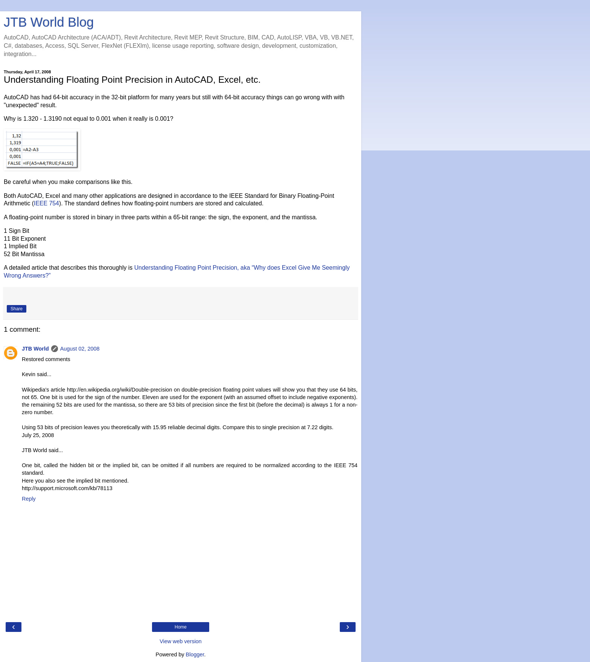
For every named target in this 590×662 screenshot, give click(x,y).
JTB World (35, 349)
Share (17, 308)
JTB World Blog (49, 22)
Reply (29, 499)
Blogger (195, 654)
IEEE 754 (46, 203)
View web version (181, 641)
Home (181, 627)
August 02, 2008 (80, 349)
